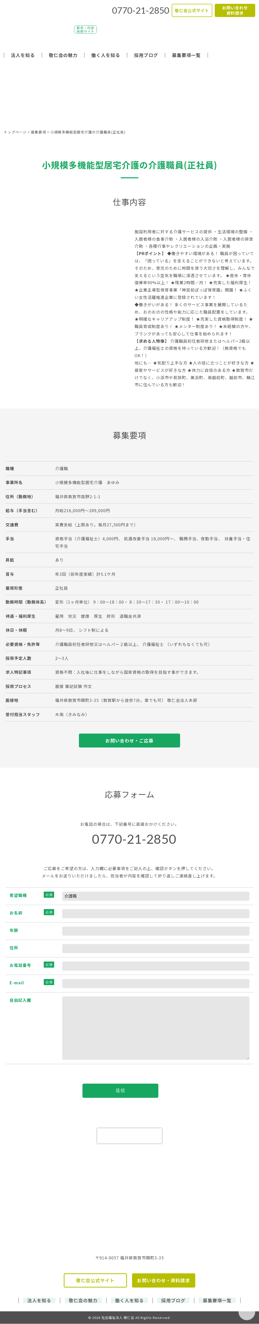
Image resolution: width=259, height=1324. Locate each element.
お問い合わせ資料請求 (235, 10)
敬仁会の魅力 (63, 55)
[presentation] (129, 1136)
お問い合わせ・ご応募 (129, 740)
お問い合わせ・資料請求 (163, 1281)
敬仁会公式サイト (192, 10)
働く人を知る (105, 55)
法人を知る (23, 55)
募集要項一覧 (186, 55)
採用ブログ (146, 55)
